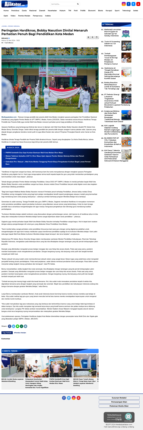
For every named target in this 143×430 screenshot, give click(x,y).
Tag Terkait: (7, 333)
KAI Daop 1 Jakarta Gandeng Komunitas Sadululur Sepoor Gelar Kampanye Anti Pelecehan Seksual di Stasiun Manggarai (116, 156)
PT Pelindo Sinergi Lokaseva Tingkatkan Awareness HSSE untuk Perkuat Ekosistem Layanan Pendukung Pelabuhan (117, 101)
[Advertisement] (116, 178)
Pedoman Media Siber (119, 406)
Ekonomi (93, 11)
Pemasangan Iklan (119, 402)
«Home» (4, 26)
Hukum (64, 11)
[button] (97, 37)
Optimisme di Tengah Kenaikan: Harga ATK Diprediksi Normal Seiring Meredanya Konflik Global (112, 73)
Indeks (49, 16)
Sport (118, 11)
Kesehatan (53, 11)
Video (14, 16)
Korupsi (110, 11)
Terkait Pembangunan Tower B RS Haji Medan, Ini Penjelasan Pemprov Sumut (111, 59)
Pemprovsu (38, 16)
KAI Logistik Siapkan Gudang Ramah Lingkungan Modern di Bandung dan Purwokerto (112, 130)
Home (7, 11)
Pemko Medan (25, 16)
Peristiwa (16, 11)
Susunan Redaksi (119, 398)
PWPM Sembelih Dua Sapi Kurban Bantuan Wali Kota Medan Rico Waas (34, 153)
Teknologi (127, 11)
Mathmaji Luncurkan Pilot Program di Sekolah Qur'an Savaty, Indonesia (112, 33)
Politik (84, 11)
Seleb (136, 11)
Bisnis (101, 11)
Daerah (43, 11)
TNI (70, 11)
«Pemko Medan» (14, 26)
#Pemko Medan (20, 333)
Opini (7, 16)
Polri (77, 11)
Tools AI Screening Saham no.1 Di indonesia (112, 44)
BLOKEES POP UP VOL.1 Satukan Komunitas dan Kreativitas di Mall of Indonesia (112, 142)
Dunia (25, 11)
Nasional (34, 11)
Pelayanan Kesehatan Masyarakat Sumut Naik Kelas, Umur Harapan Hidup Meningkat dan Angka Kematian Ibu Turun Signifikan (36, 383)
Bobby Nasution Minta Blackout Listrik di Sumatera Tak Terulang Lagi (112, 86)
